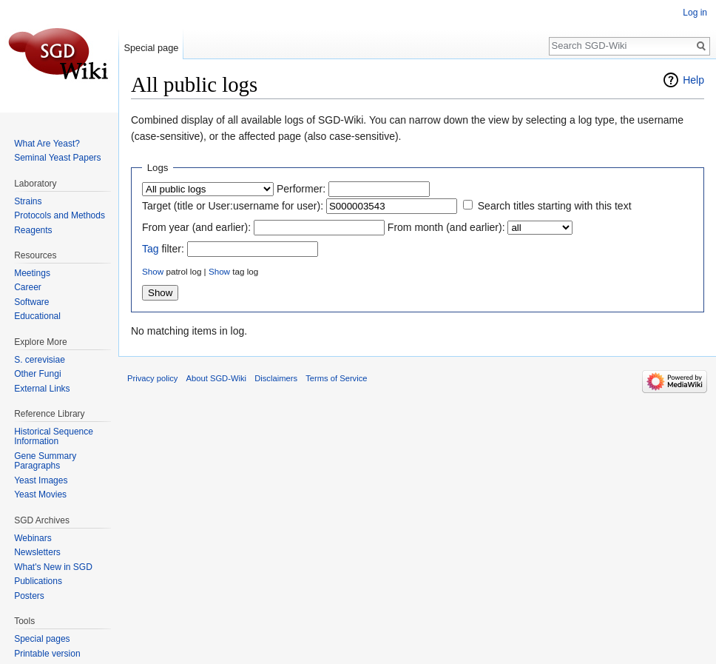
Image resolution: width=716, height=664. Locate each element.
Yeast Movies (40, 494)
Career (27, 287)
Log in (695, 12)
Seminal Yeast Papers (57, 157)
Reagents (33, 230)
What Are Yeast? (47, 143)
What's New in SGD (53, 567)
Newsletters (37, 552)
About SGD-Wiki (216, 378)
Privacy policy (152, 378)
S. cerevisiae (39, 360)
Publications (38, 581)
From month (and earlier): (446, 227)
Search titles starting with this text (555, 206)
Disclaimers (275, 378)
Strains (27, 201)
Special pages (42, 639)
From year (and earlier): (196, 227)
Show (152, 271)
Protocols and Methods (59, 215)
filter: (163, 249)
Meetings (32, 273)
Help (693, 80)
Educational (37, 316)
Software (31, 302)
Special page (151, 47)
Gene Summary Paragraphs (45, 461)
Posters (29, 596)
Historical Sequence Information (53, 436)
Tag (150, 249)
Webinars (32, 538)
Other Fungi (37, 374)
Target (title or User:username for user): (232, 206)
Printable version (47, 653)
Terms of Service (336, 378)
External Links (42, 388)
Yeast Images (40, 480)
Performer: (301, 189)
